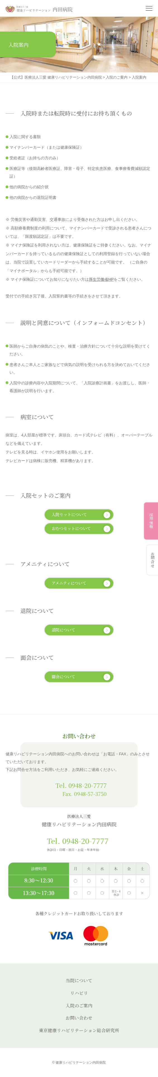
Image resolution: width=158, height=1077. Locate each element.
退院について (81, 630)
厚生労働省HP (101, 279)
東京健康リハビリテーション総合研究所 (79, 1030)
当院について (79, 980)
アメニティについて (81, 583)
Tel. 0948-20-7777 (81, 785)
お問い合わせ (79, 1018)
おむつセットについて (81, 528)
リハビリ (79, 993)
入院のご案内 (79, 1005)
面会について (81, 676)
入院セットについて (81, 514)
